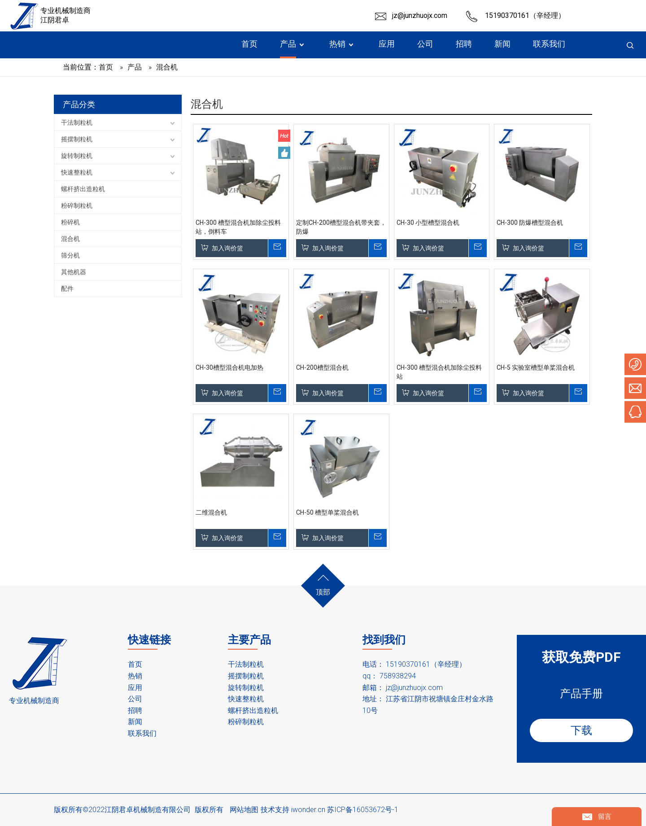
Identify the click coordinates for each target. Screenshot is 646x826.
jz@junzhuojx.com (419, 15)
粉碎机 (70, 222)
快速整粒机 (76, 172)
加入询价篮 (227, 248)
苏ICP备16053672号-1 (362, 809)
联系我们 (142, 733)
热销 (135, 676)
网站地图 (244, 809)
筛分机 (70, 255)
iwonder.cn (308, 809)
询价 (277, 248)
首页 (135, 664)
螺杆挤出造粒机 (83, 188)
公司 (135, 699)
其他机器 (73, 271)
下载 (581, 730)
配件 (67, 288)
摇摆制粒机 (76, 139)
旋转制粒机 (76, 155)
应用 (135, 687)
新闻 (135, 721)
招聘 (135, 710)
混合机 (70, 238)
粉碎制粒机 (76, 205)
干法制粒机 (76, 122)
